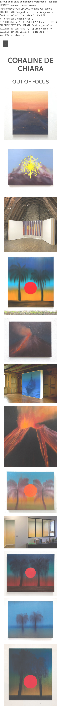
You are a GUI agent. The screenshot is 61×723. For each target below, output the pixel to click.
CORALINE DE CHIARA (31, 64)
